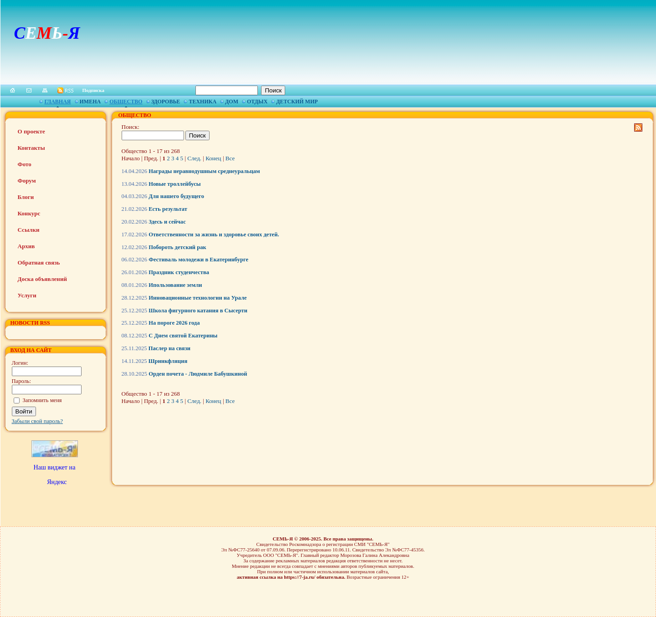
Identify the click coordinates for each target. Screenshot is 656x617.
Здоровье (165, 101)
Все (230, 158)
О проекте (31, 131)
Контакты (31, 147)
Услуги (27, 295)
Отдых (257, 101)
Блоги (26, 197)
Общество (125, 101)
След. (194, 158)
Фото (24, 164)
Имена (90, 101)
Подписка (93, 90)
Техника (202, 101)
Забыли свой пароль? (37, 421)
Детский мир (297, 101)
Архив (26, 246)
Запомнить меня (42, 400)
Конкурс (29, 213)
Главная (57, 101)
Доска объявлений (42, 278)
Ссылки (29, 229)
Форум (27, 180)
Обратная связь (39, 262)
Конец (213, 158)
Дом (231, 101)
